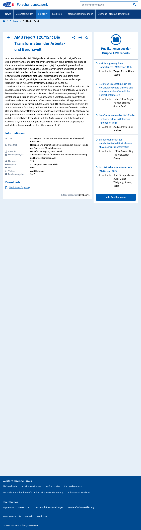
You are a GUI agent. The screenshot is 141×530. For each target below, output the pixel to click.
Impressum (8, 507)
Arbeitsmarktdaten (31, 486)
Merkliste (57, 14)
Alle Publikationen (116, 197)
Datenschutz (25, 507)
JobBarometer (52, 486)
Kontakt (29, 516)
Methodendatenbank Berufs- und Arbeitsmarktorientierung (33, 492)
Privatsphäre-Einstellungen (49, 507)
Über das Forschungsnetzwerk (113, 14)
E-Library (42, 14)
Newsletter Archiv (12, 516)
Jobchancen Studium (78, 492)
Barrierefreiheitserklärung (80, 507)
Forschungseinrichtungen (79, 14)
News (8, 14)
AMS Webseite (10, 486)
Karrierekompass (73, 486)
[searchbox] (109, 5)
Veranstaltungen (24, 14)
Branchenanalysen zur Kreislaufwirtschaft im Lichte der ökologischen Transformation (115, 143)
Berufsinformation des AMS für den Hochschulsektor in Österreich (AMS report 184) (117, 119)
